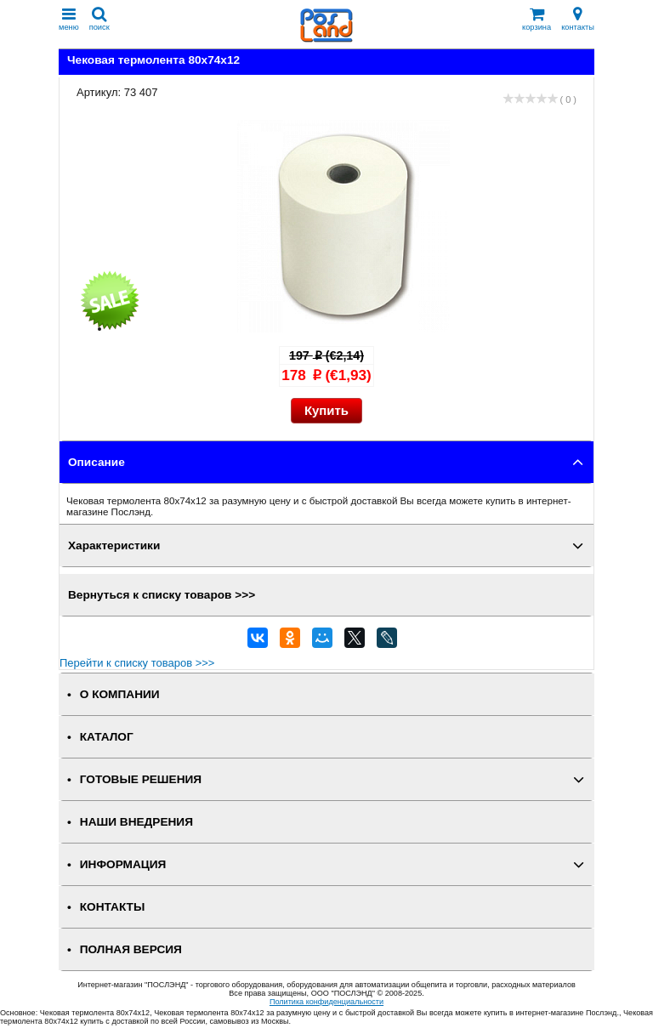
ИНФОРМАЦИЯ (123, 864)
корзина (536, 19)
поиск (99, 19)
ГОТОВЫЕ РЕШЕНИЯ (141, 779)
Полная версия (131, 949)
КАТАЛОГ (106, 736)
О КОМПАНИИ (120, 694)
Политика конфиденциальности (326, 1001)
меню (69, 19)
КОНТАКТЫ (112, 906)
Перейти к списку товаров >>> (137, 662)
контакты (577, 19)
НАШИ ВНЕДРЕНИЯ (136, 821)
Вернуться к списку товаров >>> (161, 594)
